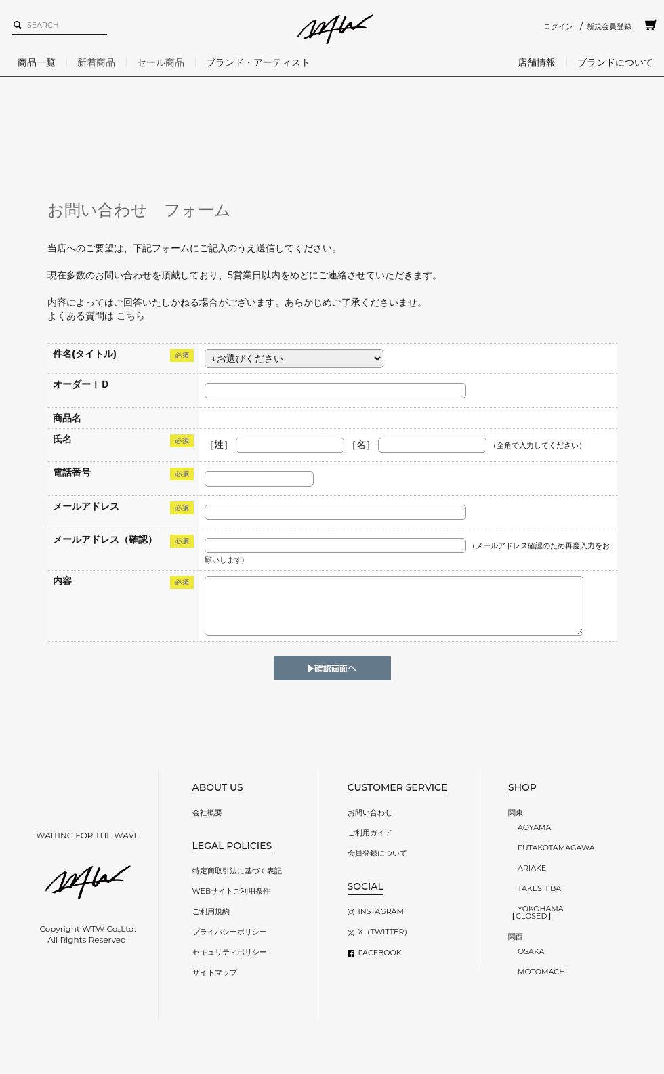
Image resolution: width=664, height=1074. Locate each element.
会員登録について (377, 853)
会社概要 (207, 812)
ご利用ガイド (370, 833)
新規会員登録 (609, 26)
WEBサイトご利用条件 (231, 891)
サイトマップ (214, 972)
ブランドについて (615, 62)
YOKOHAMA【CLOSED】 (536, 912)
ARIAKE (532, 868)
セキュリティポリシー (229, 952)
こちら (131, 316)
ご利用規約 (211, 911)
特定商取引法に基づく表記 (237, 870)
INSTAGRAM (381, 911)
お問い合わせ (370, 812)
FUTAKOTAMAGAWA (556, 847)
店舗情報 (537, 62)
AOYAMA (534, 827)
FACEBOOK (380, 952)
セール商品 (160, 62)
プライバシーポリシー (229, 931)
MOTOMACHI (542, 971)
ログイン (558, 26)
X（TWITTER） (385, 931)
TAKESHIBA (539, 888)
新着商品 (96, 62)
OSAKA (531, 951)
